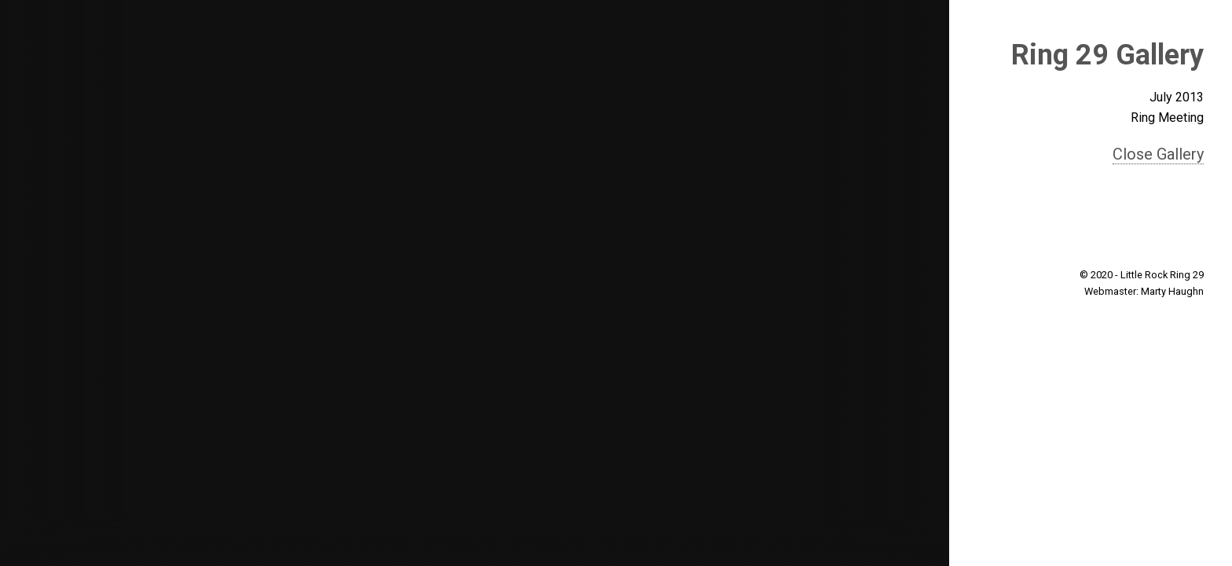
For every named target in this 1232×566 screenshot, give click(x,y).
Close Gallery (1158, 154)
